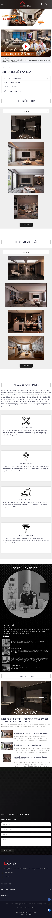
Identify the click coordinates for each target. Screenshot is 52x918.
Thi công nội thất (26, 463)
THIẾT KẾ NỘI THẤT (26, 100)
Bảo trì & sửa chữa (26, 535)
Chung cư (26, 111)
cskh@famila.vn (9, 877)
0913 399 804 (8, 873)
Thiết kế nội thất (26, 427)
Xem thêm (26, 225)
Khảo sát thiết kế (23, 907)
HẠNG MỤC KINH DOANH (12, 83)
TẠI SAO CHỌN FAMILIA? (26, 384)
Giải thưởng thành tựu (12, 91)
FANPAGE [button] (4, 896)
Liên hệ (32, 907)
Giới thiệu (18, 904)
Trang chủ (9, 904)
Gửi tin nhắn (8, 850)
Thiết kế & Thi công (26, 499)
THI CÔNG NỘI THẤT (26, 241)
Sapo (30, 914)
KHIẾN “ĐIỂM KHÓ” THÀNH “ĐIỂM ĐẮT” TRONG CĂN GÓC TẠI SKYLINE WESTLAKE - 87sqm (24, 720)
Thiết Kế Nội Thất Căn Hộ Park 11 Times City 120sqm (30, 733)
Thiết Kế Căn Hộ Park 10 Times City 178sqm (27, 745)
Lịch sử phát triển (10, 87)
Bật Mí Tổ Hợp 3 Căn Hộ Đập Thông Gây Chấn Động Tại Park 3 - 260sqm (31, 758)
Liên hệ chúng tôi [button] (26, 889)
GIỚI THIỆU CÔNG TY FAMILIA (13, 78)
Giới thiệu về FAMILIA (16, 71)
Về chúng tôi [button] (26, 883)
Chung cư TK (26, 676)
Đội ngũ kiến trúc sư (26, 568)
